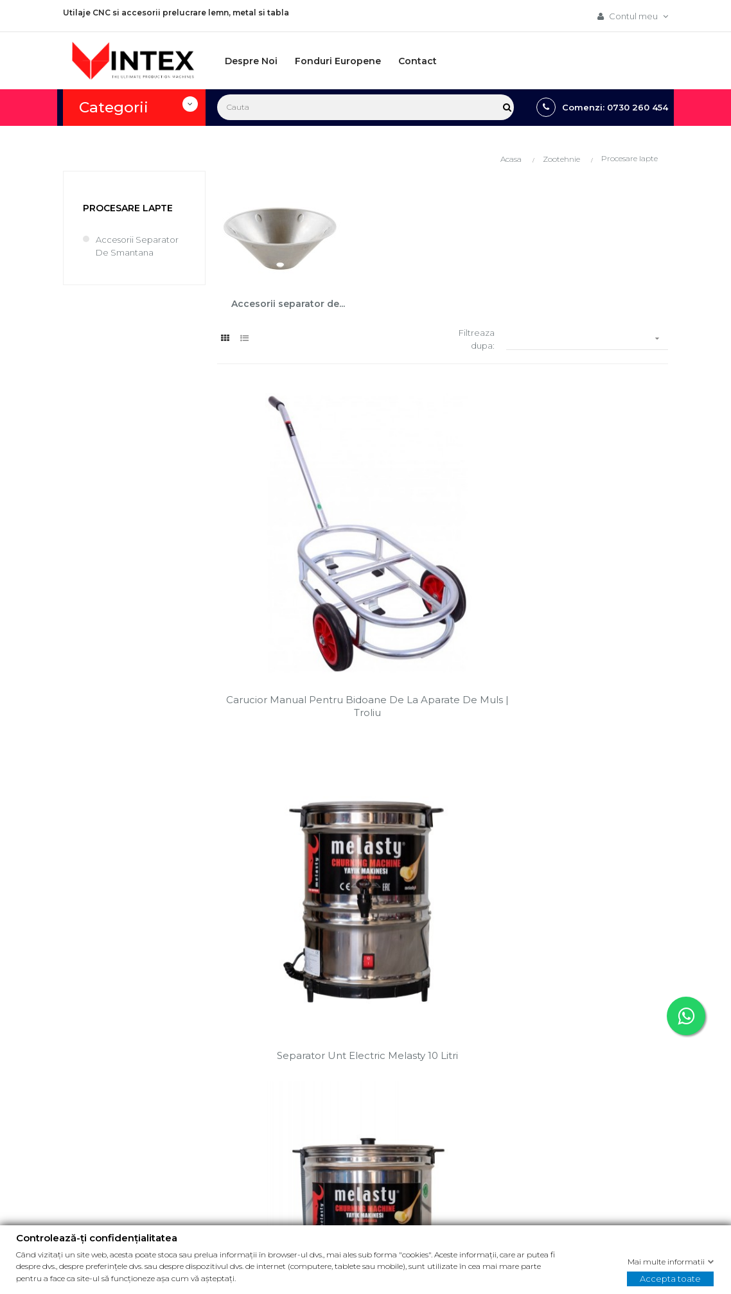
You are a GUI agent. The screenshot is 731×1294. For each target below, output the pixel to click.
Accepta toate (670, 1278)
